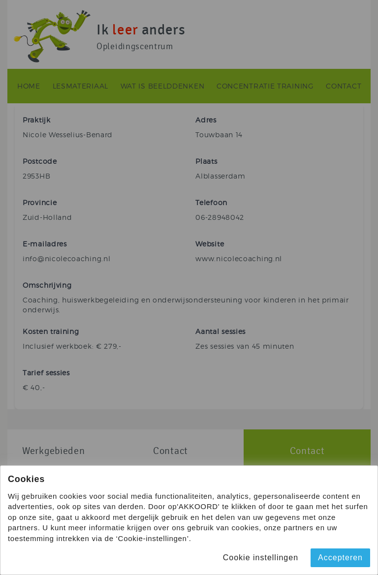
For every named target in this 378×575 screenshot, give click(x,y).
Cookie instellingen (260, 557)
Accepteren (340, 557)
